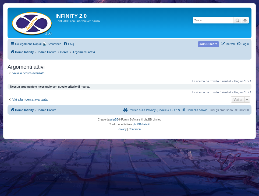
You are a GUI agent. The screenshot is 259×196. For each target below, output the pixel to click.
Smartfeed (54, 44)
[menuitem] (68, 44)
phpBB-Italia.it (141, 124)
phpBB (114, 119)
